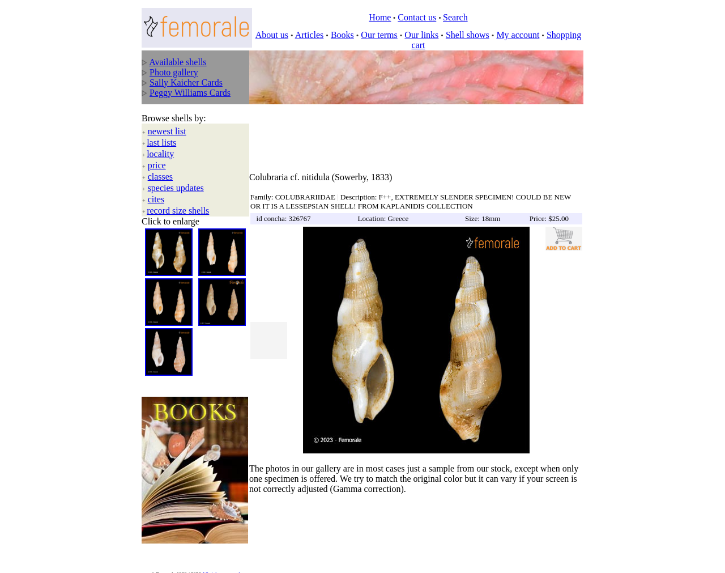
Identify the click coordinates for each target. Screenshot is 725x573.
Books (342, 35)
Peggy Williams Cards (190, 92)
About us (271, 35)
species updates (176, 179)
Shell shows (467, 35)
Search (455, 17)
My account (517, 35)
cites (156, 190)
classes (160, 167)
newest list (167, 122)
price (157, 156)
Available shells (177, 62)
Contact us (417, 17)
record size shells (178, 201)
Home (380, 17)
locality (160, 145)
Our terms (379, 35)
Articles (309, 35)
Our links (421, 35)
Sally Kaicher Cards (186, 82)
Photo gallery (174, 72)
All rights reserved (221, 556)
